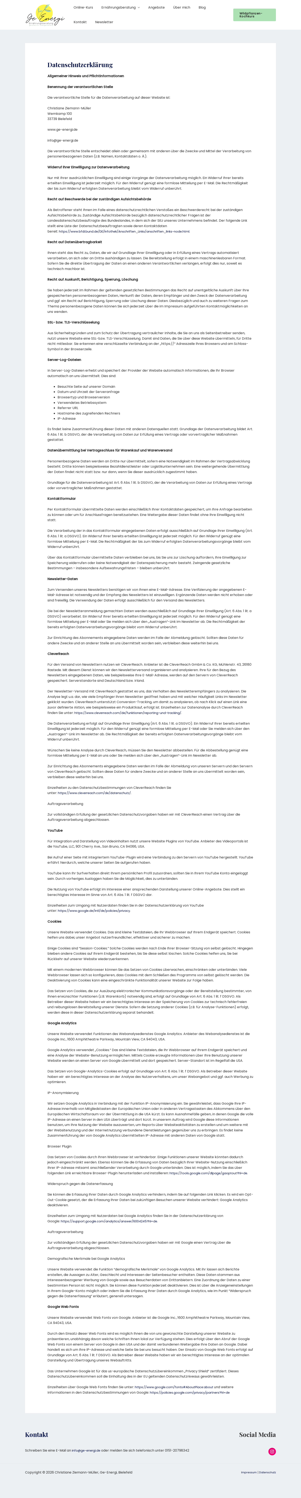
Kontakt (211, 7)
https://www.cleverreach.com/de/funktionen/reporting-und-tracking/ (133, 712)
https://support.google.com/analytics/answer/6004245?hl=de (113, 1221)
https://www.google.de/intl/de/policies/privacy (97, 910)
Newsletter (82, 22)
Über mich (175, 7)
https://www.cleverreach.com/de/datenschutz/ (98, 793)
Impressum (246, 1477)
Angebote (152, 7)
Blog (194, 7)
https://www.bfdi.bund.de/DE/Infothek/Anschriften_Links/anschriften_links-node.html (131, 231)
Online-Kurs (82, 7)
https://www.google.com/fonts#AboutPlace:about (177, 1387)
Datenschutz (266, 1477)
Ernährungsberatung (116, 7)
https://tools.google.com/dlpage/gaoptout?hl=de (211, 1173)
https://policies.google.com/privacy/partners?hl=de (193, 1392)
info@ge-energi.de (87, 1450)
